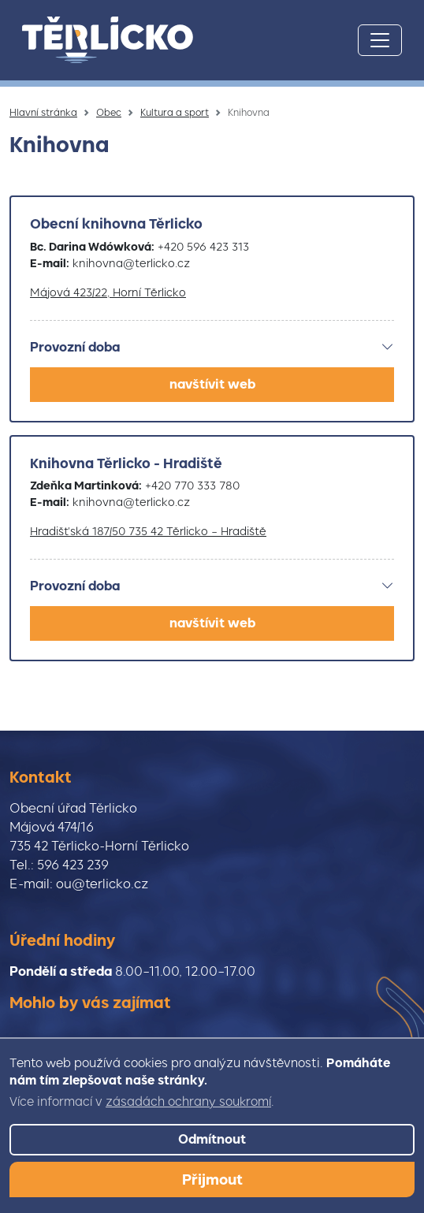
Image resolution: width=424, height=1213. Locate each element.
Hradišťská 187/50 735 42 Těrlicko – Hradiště (148, 531)
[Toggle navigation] (380, 40)
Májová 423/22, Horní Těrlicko (108, 292)
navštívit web (212, 384)
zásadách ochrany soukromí (188, 1102)
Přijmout (212, 1179)
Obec (108, 112)
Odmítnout (212, 1139)
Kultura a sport (174, 112)
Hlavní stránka (43, 112)
